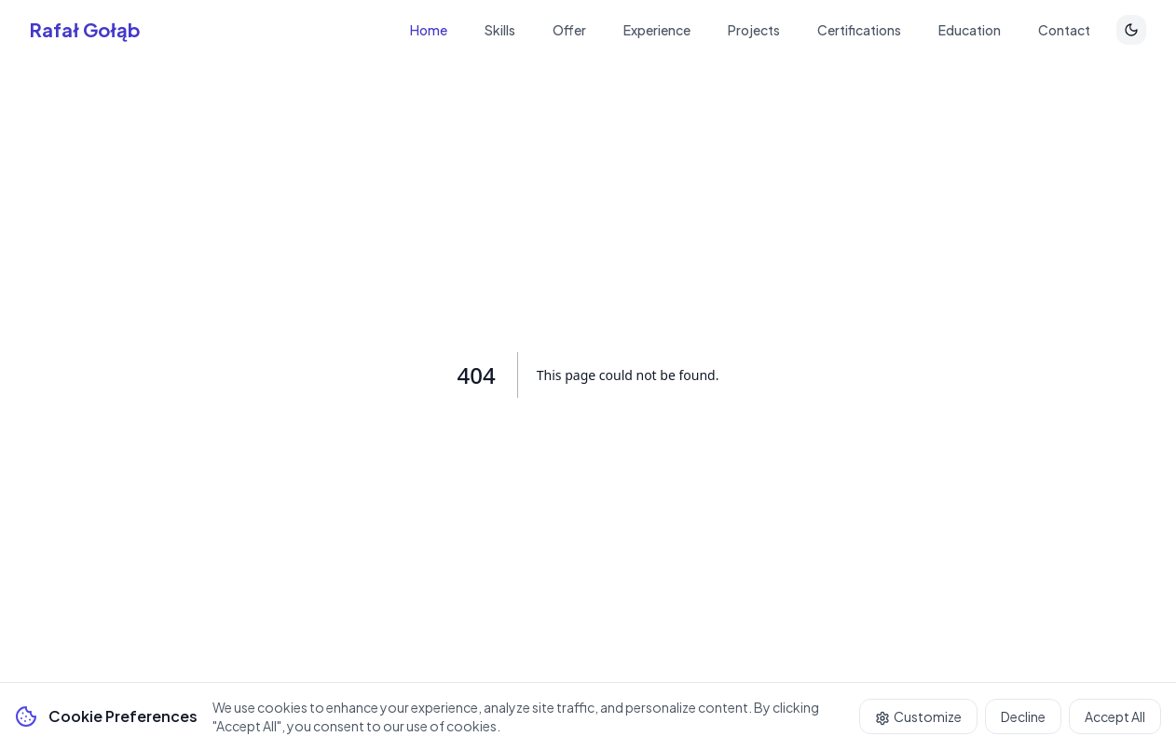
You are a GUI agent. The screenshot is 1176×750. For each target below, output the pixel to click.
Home (428, 29)
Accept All (1115, 716)
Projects (754, 29)
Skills (500, 29)
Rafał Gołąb (85, 29)
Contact (1064, 29)
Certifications (859, 29)
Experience (657, 29)
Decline (1023, 716)
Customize (918, 717)
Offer (569, 29)
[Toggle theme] (1131, 30)
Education (969, 29)
